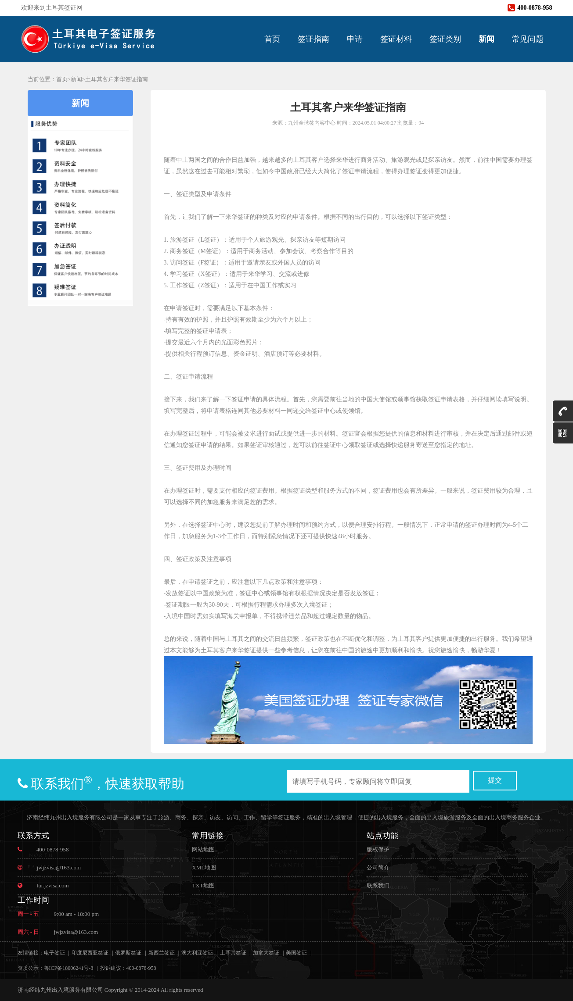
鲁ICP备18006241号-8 (69, 968)
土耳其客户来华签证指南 (116, 79)
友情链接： (31, 953)
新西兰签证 (161, 953)
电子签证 (54, 953)
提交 (495, 780)
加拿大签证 (266, 953)
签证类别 (445, 39)
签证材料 (396, 39)
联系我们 (378, 885)
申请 (355, 39)
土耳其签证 (233, 953)
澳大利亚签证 (197, 953)
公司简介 (378, 867)
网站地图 (203, 849)
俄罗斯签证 (128, 953)
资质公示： (31, 968)
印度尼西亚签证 (90, 953)
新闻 (486, 39)
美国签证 (296, 953)
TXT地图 (203, 885)
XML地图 (204, 867)
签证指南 (313, 39)
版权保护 (378, 849)
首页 (272, 39)
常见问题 (528, 39)
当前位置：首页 (48, 79)
